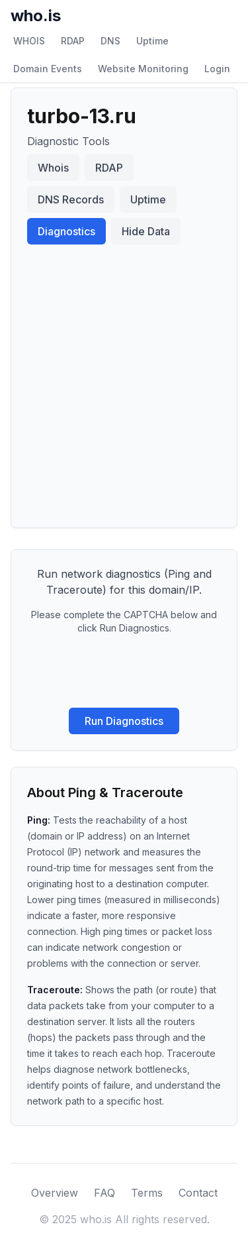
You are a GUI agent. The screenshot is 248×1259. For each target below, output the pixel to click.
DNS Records (71, 199)
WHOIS (29, 40)
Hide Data (146, 231)
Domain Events (47, 68)
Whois (53, 167)
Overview (54, 1192)
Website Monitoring (143, 68)
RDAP (73, 40)
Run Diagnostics (124, 721)
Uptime (152, 40)
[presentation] (124, 671)
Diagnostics (66, 231)
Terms (147, 1192)
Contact (198, 1192)
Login (217, 68)
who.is (36, 15)
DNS (110, 40)
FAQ (104, 1192)
